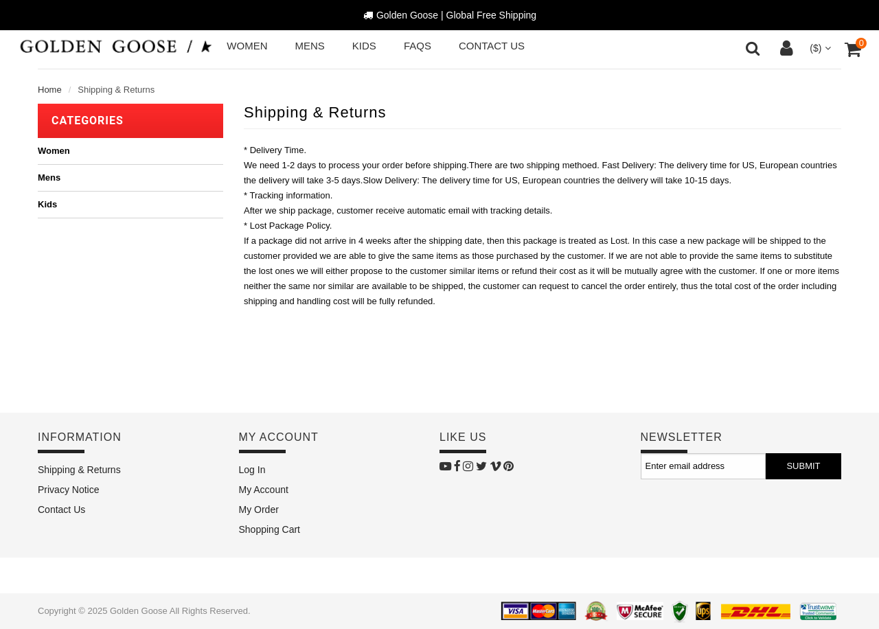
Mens (49, 177)
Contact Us (61, 509)
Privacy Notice (68, 489)
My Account (263, 489)
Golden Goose (139, 611)
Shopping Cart (270, 529)
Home (50, 89)
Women (54, 151)
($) (819, 48)
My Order (259, 509)
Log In (252, 469)
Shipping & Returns (79, 469)
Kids (47, 204)
